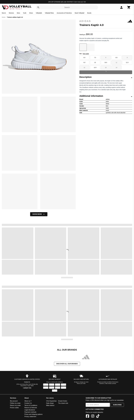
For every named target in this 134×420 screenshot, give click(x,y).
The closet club (63, 403)
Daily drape (50, 403)
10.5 (106, 62)
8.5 (116, 57)
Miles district (50, 405)
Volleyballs (39, 13)
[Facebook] (87, 416)
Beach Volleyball (79, 13)
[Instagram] (93, 416)
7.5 (95, 57)
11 (116, 62)
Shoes (31, 13)
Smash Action (62, 401)
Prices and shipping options (33, 414)
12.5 (95, 67)
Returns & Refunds (30, 407)
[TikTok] (98, 416)
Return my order (15, 405)
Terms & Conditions (30, 405)
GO (85, 2)
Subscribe (117, 405)
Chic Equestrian (51, 401)
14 (116, 67)
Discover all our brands (67, 364)
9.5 (84, 62)
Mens (18, 13)
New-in (4, 13)
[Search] (38, 7)
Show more (38, 214)
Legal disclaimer (29, 410)
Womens (11, 13)
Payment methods (30, 412)
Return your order (81, 383)
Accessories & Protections (64, 13)
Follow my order (15, 403)
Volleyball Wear (49, 13)
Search (67, 7)
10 (95, 62)
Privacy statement (30, 416)
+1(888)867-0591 (27, 388)
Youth (24, 13)
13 (106, 67)
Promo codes (14, 407)
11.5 (127, 62)
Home (3, 17)
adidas (105, 21)
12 (84, 67)
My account (14, 401)
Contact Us (27, 382)
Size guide (86, 53)
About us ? (28, 401)
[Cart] (129, 7)
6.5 (84, 57)
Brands (89, 13)
